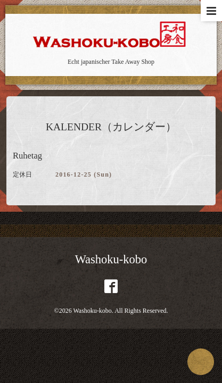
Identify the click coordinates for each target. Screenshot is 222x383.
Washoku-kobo (111, 259)
